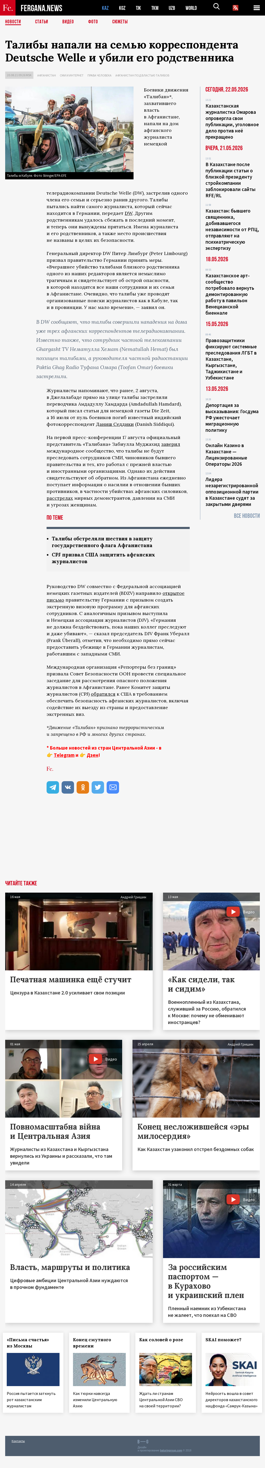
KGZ (122, 8)
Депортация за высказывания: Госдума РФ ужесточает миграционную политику (232, 417)
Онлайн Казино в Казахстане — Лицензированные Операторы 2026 (226, 454)
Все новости (247, 516)
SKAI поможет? (226, 1341)
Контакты (18, 1453)
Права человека (99, 75)
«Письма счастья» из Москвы (30, 1344)
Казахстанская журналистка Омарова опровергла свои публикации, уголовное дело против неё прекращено (232, 121)
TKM (156, 8)
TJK (139, 8)
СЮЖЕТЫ (123, 22)
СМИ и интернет (72, 75)
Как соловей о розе (164, 1341)
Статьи (43, 22)
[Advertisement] (132, 842)
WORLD (193, 8)
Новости (13, 22)
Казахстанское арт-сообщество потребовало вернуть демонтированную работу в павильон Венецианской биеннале (229, 294)
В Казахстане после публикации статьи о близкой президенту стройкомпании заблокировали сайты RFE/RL (230, 180)
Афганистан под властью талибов (142, 75)
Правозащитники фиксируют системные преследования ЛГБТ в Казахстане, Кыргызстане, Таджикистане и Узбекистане (231, 359)
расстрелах (60, 498)
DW (128, 213)
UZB (173, 8)
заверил (170, 444)
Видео (70, 22)
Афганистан (46, 75)
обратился (103, 695)
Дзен (92, 756)
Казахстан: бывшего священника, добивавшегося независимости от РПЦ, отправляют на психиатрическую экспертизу (232, 229)
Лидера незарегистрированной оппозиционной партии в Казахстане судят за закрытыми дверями (232, 491)
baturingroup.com (171, 1462)
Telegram (64, 756)
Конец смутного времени (94, 1344)
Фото (95, 22)
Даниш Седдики (115, 424)
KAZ (105, 8)
